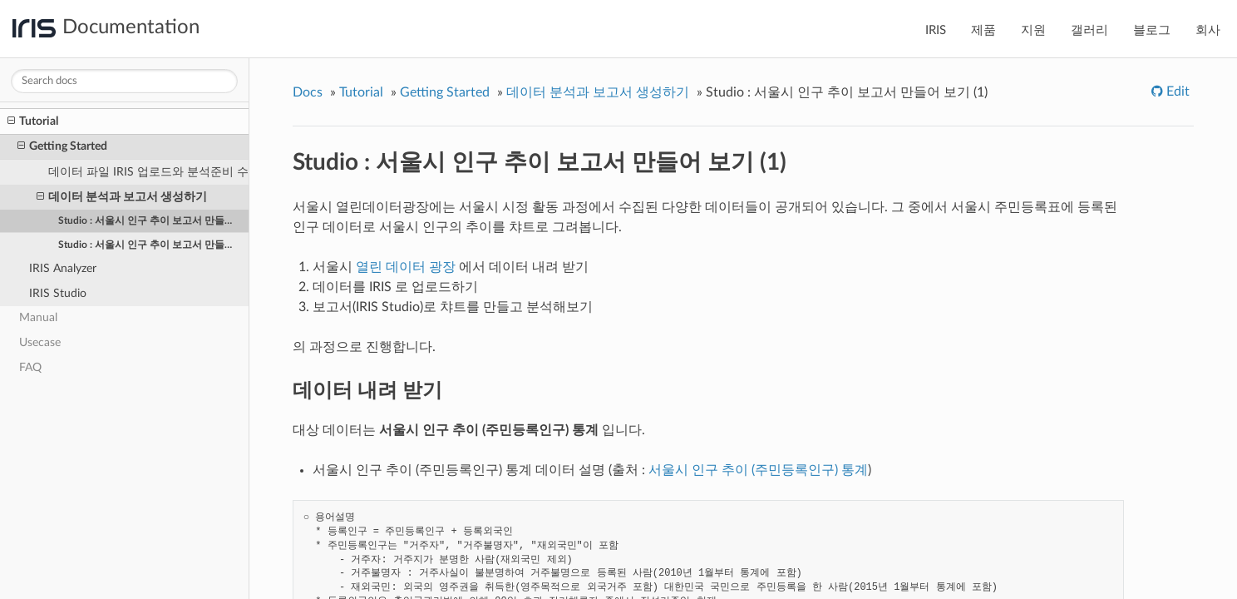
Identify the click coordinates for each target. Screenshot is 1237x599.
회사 (1207, 30)
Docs (308, 92)
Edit (1176, 91)
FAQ (30, 367)
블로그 (1151, 30)
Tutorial (32, 121)
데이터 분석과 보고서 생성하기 (122, 197)
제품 (983, 30)
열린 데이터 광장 (406, 267)
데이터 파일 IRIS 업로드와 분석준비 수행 (148, 172)
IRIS (935, 30)
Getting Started (62, 146)
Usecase (40, 342)
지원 (1033, 30)
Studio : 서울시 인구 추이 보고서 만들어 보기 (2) (153, 245)
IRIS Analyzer (62, 268)
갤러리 (1089, 30)
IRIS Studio (57, 293)
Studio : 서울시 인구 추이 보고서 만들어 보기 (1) (153, 220)
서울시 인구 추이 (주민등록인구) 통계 (758, 470)
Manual (38, 317)
